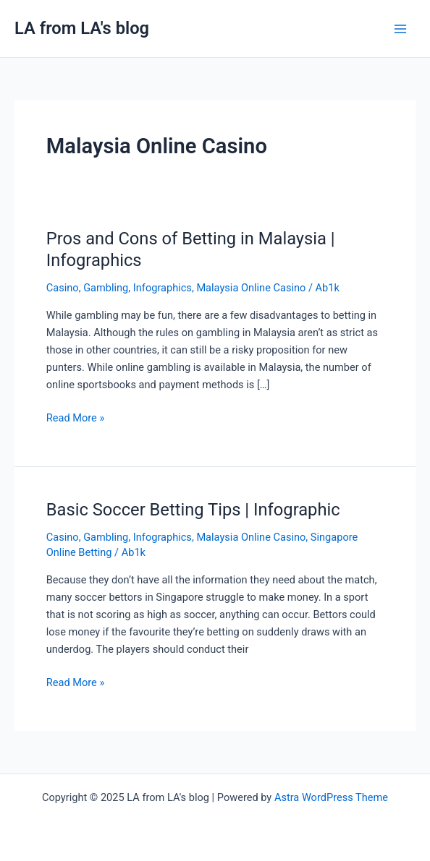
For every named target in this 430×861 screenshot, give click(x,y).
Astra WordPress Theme (331, 797)
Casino (62, 287)
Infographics (162, 287)
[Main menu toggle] (400, 29)
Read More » (75, 416)
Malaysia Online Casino (250, 287)
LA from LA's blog (81, 28)
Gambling (105, 287)
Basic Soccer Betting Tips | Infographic (193, 510)
